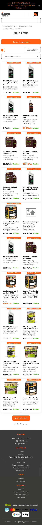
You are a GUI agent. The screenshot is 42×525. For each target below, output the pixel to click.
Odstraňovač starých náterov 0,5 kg (31, 222)
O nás (21, 460)
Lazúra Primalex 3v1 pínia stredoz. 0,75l (31, 399)
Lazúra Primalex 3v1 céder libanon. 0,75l (31, 292)
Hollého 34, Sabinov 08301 (21, 438)
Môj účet (21, 489)
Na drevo (18, 29)
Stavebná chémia (9, 26)
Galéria (21, 451)
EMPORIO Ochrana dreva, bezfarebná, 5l (30, 189)
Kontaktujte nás (21, 470)
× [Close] (39, 5)
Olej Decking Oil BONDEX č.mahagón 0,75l (11, 363)
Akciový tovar (21, 481)
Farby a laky (8, 29)
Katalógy (21, 454)
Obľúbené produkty (21, 494)
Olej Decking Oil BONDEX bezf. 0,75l (31, 328)
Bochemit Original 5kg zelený (10, 152)
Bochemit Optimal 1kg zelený (30, 257)
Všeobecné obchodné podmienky (21, 457)
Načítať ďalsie (21, 418)
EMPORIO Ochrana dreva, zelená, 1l (10, 116)
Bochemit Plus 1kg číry (30, 116)
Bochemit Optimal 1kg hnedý (10, 188)
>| (26, 424)
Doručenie (21, 462)
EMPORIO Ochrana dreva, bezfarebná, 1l (10, 83)
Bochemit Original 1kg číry (30, 152)
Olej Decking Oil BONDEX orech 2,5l (10, 399)
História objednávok (21, 492)
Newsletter (21, 497)
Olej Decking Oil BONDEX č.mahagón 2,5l (31, 363)
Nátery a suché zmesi (25, 26)
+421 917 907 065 (21, 441)
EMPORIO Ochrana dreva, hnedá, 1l (30, 82)
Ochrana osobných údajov (21, 465)
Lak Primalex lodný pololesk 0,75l (10, 292)
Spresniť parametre (21, 42)
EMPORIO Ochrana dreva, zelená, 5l (10, 257)
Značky (21, 478)
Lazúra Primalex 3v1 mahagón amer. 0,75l (11, 223)
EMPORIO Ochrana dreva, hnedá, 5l (10, 328)
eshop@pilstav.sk (21, 444)
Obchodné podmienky (21, 468)
